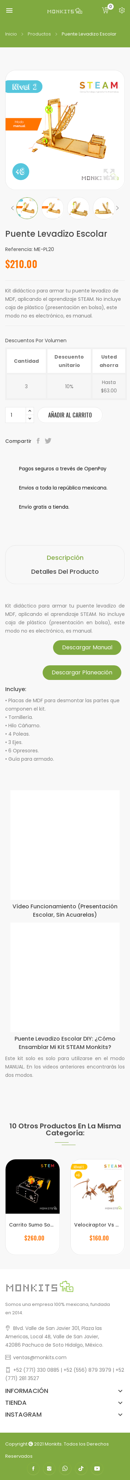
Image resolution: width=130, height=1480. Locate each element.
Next (117, 208)
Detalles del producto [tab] (65, 571)
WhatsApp (65, 1468)
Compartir (39, 441)
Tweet (49, 441)
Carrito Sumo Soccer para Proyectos (32, 1224)
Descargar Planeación (82, 672)
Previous (12, 208)
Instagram (49, 1468)
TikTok (81, 1468)
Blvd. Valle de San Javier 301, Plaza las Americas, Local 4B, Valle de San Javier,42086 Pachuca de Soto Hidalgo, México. (54, 1336)
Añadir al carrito (70, 415)
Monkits (53, 1444)
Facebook (33, 1468)
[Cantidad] (15, 415)
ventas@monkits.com (40, 1357)
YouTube (97, 1468)
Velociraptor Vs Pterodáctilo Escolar (97, 1224)
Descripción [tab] (65, 557)
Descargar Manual (87, 647)
